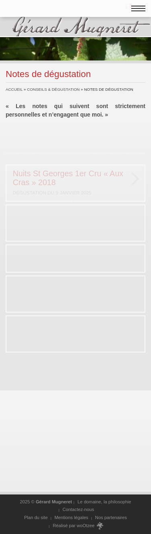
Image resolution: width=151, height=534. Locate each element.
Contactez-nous (78, 509)
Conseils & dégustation (53, 89)
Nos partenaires (111, 517)
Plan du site (36, 517)
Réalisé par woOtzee (78, 526)
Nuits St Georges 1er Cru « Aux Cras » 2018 (71, 183)
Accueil (14, 89)
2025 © (46, 501)
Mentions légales (71, 517)
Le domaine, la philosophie (104, 501)
